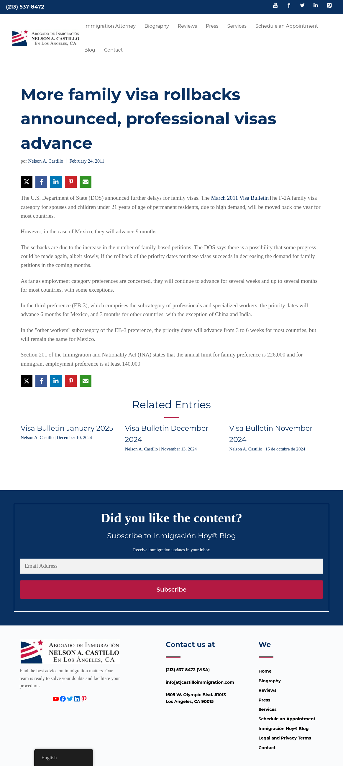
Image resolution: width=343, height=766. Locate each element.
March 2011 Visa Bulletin (240, 198)
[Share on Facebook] (41, 182)
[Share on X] (26, 182)
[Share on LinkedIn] (56, 182)
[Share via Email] (85, 182)
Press (212, 26)
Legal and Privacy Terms (285, 738)
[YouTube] (275, 6)
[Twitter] (302, 6)
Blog (89, 50)
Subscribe (171, 589)
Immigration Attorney (110, 26)
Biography (157, 26)
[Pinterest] (329, 6)
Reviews (187, 26)
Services (237, 26)
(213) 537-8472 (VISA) (188, 669)
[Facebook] (289, 6)
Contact (113, 50)
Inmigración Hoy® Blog (284, 728)
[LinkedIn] (315, 6)
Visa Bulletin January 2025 (67, 428)
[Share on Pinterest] (71, 182)
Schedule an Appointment (286, 26)
